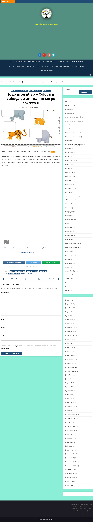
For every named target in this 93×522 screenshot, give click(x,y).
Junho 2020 (69, 485)
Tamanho (69, 283)
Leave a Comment (27, 273)
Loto (67, 223)
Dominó (68, 148)
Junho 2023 (69, 343)
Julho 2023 (69, 339)
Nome (3, 319)
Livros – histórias (71, 219)
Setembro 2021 (71, 426)
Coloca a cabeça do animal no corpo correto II (16, 248)
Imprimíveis (69, 188)
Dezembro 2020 (71, 462)
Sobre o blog (21, 62)
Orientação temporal (72, 247)
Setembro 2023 (71, 335)
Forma (68, 168)
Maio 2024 (69, 320)
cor (67, 125)
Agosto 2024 (70, 312)
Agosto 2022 (70, 383)
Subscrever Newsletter (45, 66)
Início (12, 62)
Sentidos (68, 275)
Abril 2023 (69, 351)
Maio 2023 (69, 347)
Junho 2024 (69, 316)
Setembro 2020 (71, 474)
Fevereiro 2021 (70, 454)
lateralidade (69, 200)
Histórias (60, 62)
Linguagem (47, 90)
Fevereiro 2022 (70, 406)
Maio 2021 (69, 442)
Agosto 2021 (70, 430)
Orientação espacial (72, 243)
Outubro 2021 (70, 422)
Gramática (69, 180)
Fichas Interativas (49, 62)
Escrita (68, 156)
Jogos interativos (35, 90)
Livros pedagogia (77, 62)
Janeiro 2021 (70, 458)
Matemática (69, 227)
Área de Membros (46, 71)
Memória (69, 231)
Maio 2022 (69, 395)
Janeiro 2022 (70, 410)
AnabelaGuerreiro (47, 248)
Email (3, 327)
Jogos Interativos (34, 62)
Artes (67, 101)
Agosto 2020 (70, 477)
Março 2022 (70, 402)
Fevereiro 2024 (70, 327)
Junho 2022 (69, 391)
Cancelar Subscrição (62, 66)
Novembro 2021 (71, 418)
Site (2, 335)
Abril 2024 (69, 324)
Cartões (68, 113)
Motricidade (69, 235)
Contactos (30, 66)
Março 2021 (70, 450)
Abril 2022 (69, 399)
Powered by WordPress (46, 519)
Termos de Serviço (78, 66)
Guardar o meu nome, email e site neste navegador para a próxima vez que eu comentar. (29, 347)
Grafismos (69, 176)
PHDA (68, 251)
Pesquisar (67, 89)
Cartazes (69, 109)
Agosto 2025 (70, 304)
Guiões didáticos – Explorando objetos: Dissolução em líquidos (17, 279)
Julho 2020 (69, 481)
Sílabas (68, 279)
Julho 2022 (69, 387)
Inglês (68, 192)
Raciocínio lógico (71, 271)
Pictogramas (70, 255)
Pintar (68, 259)
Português (69, 263)
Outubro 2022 (70, 375)
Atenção (68, 105)
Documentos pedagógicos (74, 145)
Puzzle (68, 267)
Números (69, 239)
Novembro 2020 (71, 466)
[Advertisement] (46, 38)
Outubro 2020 (70, 470)
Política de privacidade (16, 66)
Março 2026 (70, 300)
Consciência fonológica (73, 121)
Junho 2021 (69, 438)
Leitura (68, 204)
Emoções (69, 152)
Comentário (6, 292)
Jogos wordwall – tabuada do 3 (47, 279)
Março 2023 (70, 355)
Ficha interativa (70, 160)
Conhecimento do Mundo (19, 90)
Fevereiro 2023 (70, 359)
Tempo (68, 287)
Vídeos (68, 291)
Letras (68, 208)
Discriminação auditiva (73, 133)
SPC (67, 62)
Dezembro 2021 (71, 414)
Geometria (69, 172)
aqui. (53, 152)
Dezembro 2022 (71, 367)
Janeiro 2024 (70, 331)
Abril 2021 (69, 446)
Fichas (68, 164)
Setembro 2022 (71, 379)
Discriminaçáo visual (72, 137)
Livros (68, 216)
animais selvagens (15, 273)
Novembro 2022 (71, 371)
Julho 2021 (69, 434)
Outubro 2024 (70, 308)
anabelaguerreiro (37, 107)
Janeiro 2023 (70, 363)
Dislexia (68, 141)
